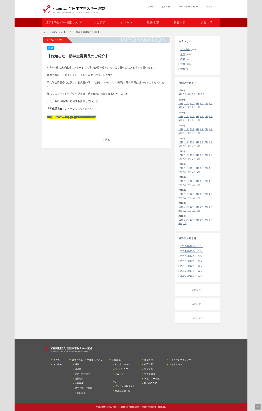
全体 (182, 54)
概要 (77, 364)
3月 (193, 94)
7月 (206, 103)
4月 (189, 94)
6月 (180, 94)
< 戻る (106, 139)
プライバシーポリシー (188, 6)
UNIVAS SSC (150, 383)
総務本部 (153, 22)
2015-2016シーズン (191, 246)
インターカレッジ (123, 364)
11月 (186, 103)
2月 (198, 94)
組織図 (78, 369)
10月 (192, 103)
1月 (203, 94)
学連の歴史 (80, 393)
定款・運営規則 (82, 374)
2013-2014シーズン (191, 256)
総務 (182, 69)
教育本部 (180, 22)
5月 (184, 94)
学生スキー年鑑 (152, 378)
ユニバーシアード (123, 369)
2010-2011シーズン (191, 270)
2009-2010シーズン (191, 275)
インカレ (185, 49)
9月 (197, 103)
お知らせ (166, 6)
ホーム (151, 6)
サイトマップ (212, 6)
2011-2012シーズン (191, 265)
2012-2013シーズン (191, 261)
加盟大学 (207, 22)
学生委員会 (149, 374)
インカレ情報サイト (125, 386)
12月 (180, 103)
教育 (182, 59)
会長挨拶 (79, 383)
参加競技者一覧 (122, 391)
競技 (182, 64)
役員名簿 (79, 378)
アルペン (119, 374)
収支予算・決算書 (83, 388)
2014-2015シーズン (191, 251)
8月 (202, 103)
